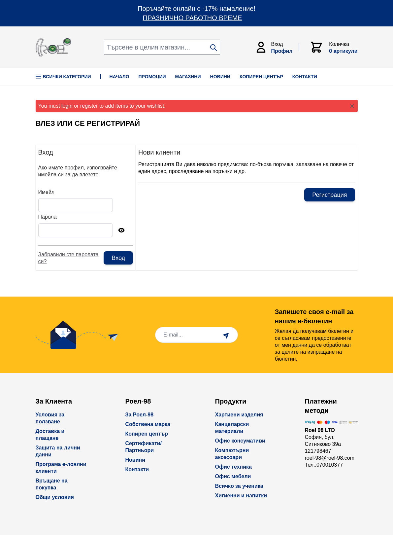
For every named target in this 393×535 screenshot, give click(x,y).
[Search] (213, 48)
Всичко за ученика (239, 486)
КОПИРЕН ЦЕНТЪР (261, 76)
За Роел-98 (139, 414)
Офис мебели (233, 476)
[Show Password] (121, 230)
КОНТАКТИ (304, 76)
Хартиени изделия (239, 414)
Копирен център (146, 434)
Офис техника (233, 467)
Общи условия (55, 497)
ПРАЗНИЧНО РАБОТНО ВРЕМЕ (192, 17)
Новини (135, 460)
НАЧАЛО (119, 76)
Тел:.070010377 (324, 465)
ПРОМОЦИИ (152, 76)
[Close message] (352, 106)
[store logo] (53, 47)
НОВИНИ (220, 76)
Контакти (137, 469)
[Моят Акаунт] (276, 47)
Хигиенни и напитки (241, 495)
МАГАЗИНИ (188, 76)
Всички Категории (63, 76)
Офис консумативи (240, 441)
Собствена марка (147, 424)
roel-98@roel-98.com (330, 458)
